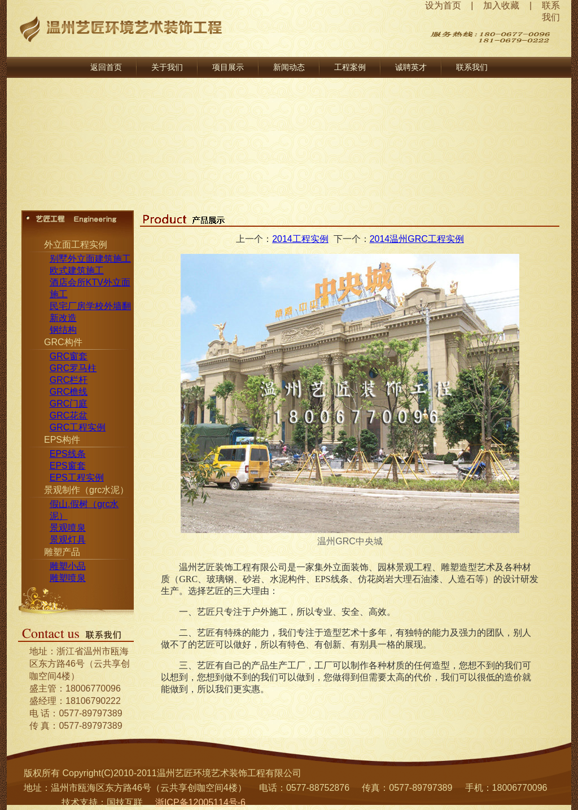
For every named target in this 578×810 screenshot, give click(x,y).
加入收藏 (501, 5)
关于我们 (167, 67)
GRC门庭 (69, 403)
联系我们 (472, 67)
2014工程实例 (300, 239)
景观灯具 (68, 539)
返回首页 (106, 67)
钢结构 (63, 329)
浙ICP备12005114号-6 (200, 802)
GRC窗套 (69, 356)
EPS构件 (62, 439)
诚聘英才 (411, 67)
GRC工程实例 (78, 427)
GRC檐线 (69, 392)
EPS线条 (68, 454)
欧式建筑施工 (77, 270)
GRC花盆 (69, 415)
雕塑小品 (68, 566)
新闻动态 (289, 67)
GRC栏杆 (69, 380)
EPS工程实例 (77, 477)
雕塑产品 (62, 552)
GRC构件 (63, 342)
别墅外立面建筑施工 (90, 258)
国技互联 (125, 802)
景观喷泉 (68, 527)
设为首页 (443, 5)
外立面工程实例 (75, 244)
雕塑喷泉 (68, 578)
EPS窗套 (68, 465)
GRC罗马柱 (73, 368)
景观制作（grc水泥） (86, 490)
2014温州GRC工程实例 (417, 239)
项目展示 (228, 67)
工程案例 (350, 67)
